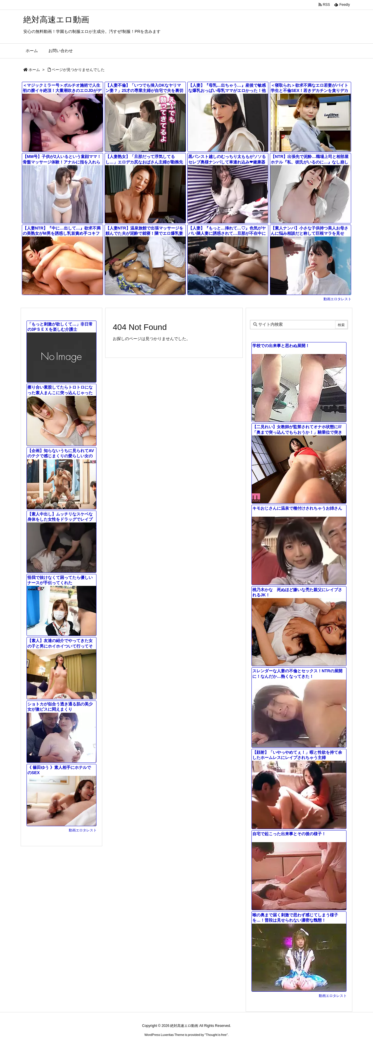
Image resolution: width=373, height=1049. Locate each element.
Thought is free (216, 1034)
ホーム (34, 69)
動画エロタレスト (337, 299)
